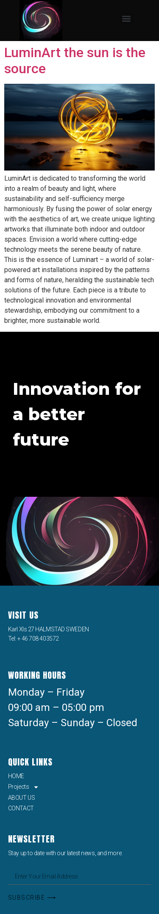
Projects (23, 786)
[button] (127, 18)
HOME (16, 776)
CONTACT (21, 808)
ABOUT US (21, 797)
